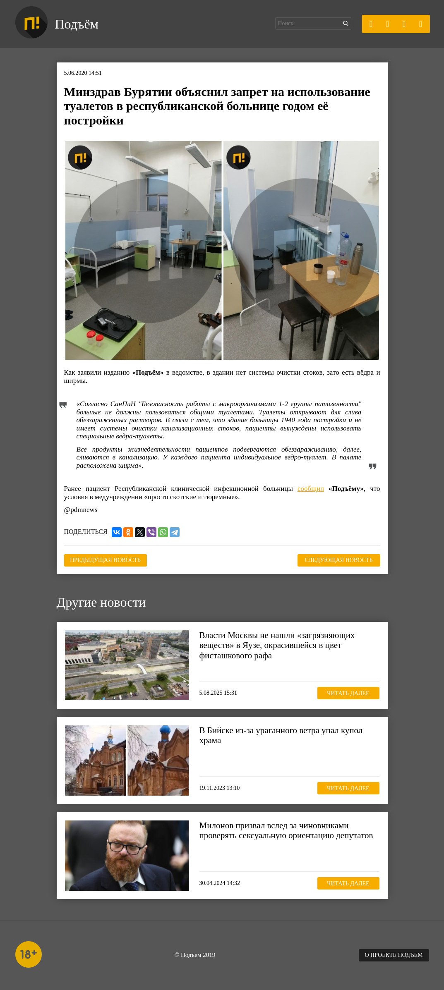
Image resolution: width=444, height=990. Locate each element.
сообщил (311, 489)
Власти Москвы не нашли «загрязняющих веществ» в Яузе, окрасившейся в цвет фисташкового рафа (277, 645)
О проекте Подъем (393, 955)
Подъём (76, 24)
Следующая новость (339, 560)
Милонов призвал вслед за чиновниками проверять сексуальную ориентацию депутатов (286, 830)
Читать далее (348, 693)
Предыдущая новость (105, 560)
